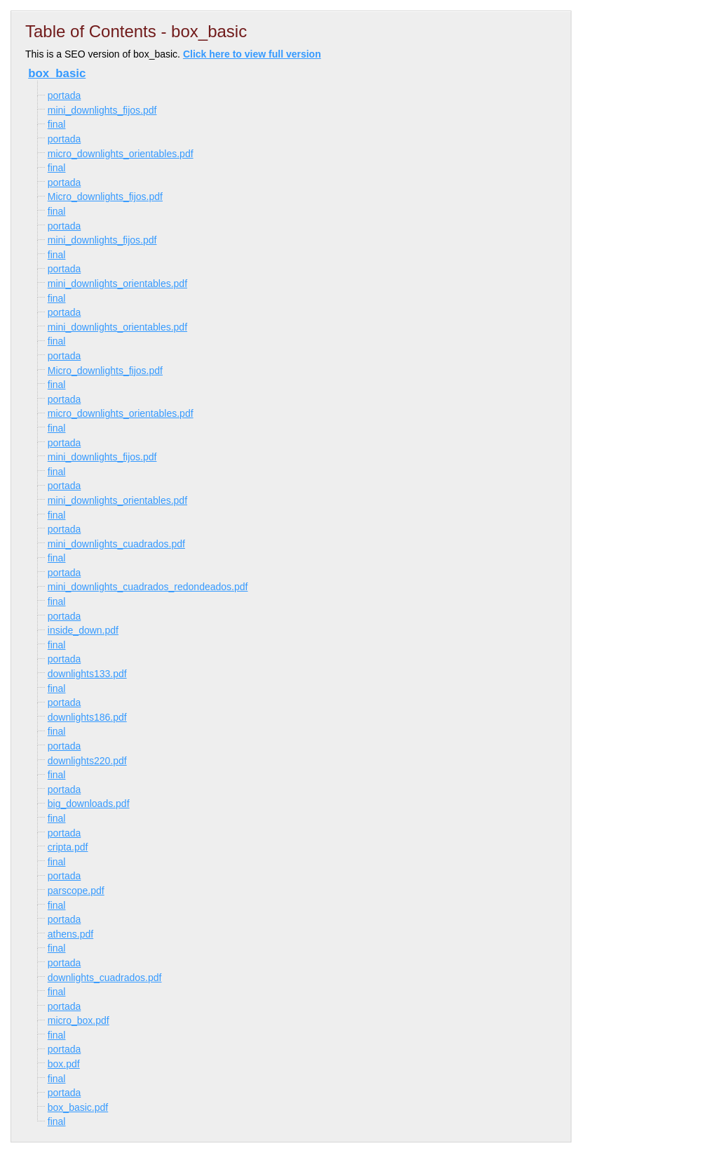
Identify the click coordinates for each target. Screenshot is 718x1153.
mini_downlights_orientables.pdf (117, 283)
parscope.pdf (76, 890)
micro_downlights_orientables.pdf (121, 153)
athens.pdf (70, 934)
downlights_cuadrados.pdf (105, 977)
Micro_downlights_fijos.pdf (105, 196)
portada (64, 95)
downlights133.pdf (87, 673)
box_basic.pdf (78, 1107)
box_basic (57, 73)
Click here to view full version (252, 54)
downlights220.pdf (87, 760)
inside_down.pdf (83, 630)
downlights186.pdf (87, 717)
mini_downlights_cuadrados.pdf (116, 543)
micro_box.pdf (78, 1020)
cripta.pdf (68, 847)
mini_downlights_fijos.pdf (102, 110)
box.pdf (64, 1063)
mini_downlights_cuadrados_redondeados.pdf (148, 586)
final (57, 124)
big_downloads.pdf (89, 803)
